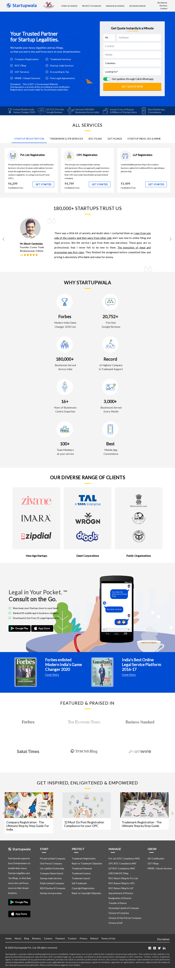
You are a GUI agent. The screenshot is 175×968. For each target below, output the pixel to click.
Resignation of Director (120, 898)
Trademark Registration (84, 858)
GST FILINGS (114, 138)
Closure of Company (119, 912)
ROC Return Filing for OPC (122, 883)
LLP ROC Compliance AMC (122, 868)
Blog (26, 938)
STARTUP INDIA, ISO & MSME (144, 138)
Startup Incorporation (51, 893)
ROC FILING (95, 138)
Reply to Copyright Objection (86, 893)
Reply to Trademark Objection (87, 863)
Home (8, 938)
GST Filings (153, 863)
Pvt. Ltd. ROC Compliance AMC (124, 858)
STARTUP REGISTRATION (29, 138)
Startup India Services (62, 65)
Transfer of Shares (118, 903)
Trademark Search (81, 878)
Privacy (83, 938)
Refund (94, 938)
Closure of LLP (116, 922)
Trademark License (81, 873)
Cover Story (52, 674)
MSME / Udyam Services (27, 78)
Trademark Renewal (82, 868)
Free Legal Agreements (62, 78)
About (18, 938)
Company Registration (27, 59)
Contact (163, 8)
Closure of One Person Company (125, 917)
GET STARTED (44, 184)
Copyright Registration (83, 888)
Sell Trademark (79, 883)
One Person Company (51, 863)
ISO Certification (156, 858)
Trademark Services (60, 59)
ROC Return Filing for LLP (121, 888)
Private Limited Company (52, 858)
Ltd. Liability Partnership (52, 868)
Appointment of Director (121, 893)
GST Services (22, 71)
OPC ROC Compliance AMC (123, 863)
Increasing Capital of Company (124, 908)
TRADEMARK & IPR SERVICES (66, 138)
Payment (60, 938)
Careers (48, 938)
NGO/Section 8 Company (52, 888)
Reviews (163, 5)
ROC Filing (20, 65)
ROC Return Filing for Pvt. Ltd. (123, 878)
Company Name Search (51, 873)
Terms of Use (108, 938)
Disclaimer (162, 2)
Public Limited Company (52, 883)
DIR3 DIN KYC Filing (118, 873)
